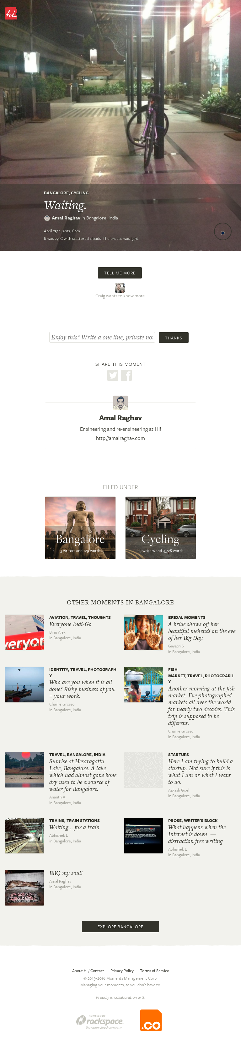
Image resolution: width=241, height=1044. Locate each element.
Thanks (173, 338)
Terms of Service (154, 970)
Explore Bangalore (120, 926)
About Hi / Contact (88, 970)
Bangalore (56, 193)
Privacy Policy (122, 970)
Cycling (79, 193)
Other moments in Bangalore (120, 602)
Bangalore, (102, 217)
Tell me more (120, 273)
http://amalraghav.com (120, 438)
